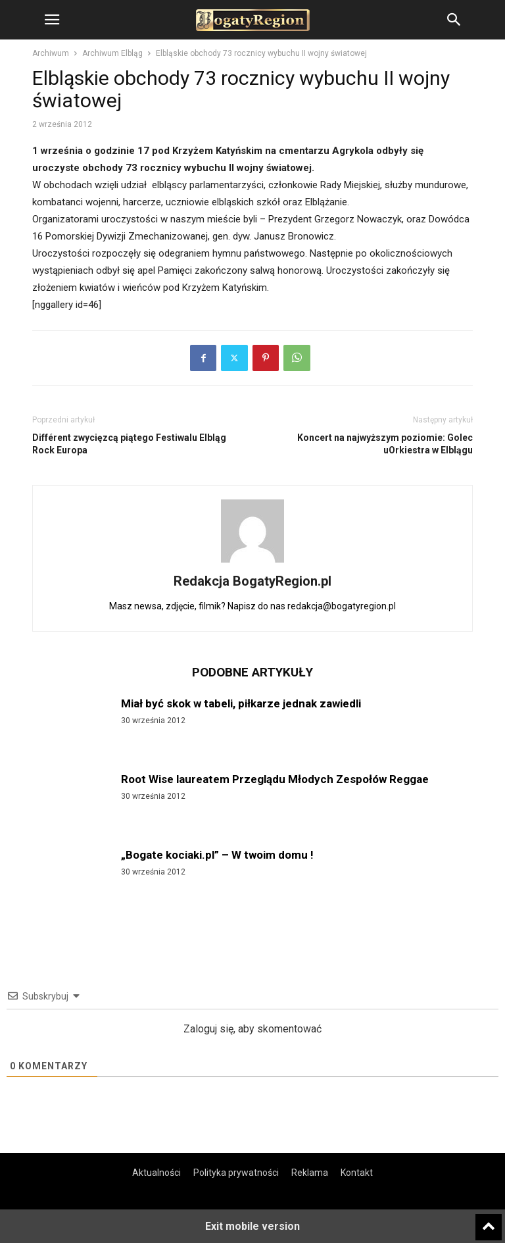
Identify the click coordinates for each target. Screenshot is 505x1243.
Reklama (309, 1172)
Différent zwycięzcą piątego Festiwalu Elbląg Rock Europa (129, 443)
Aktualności (156, 1172)
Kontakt (357, 1172)
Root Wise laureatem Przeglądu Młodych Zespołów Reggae (275, 779)
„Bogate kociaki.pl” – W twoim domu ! (217, 854)
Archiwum (50, 53)
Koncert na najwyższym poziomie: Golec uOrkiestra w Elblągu (385, 443)
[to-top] (488, 1221)
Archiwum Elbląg (112, 53)
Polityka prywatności (236, 1172)
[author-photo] (252, 562)
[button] (52, 19)
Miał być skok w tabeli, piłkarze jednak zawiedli (241, 703)
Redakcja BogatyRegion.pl (252, 581)
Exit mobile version (252, 1226)
